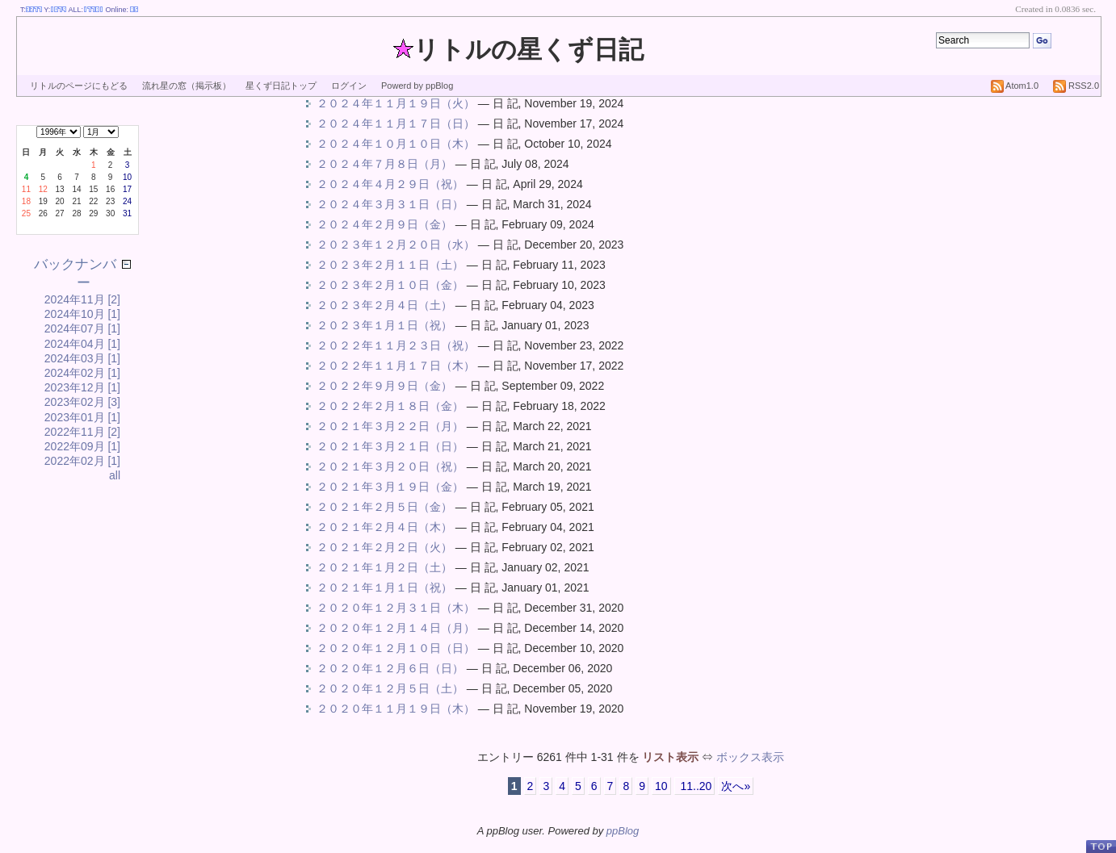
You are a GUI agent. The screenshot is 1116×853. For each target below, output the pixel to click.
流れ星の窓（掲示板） (186, 85)
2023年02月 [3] (82, 401)
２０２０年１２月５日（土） (390, 688)
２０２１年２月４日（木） (384, 527)
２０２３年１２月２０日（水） (396, 244)
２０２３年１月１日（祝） (384, 325)
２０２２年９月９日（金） (384, 385)
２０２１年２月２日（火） (384, 547)
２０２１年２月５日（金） (384, 506)
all (114, 475)
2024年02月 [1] (82, 372)
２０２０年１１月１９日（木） (396, 708)
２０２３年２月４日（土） (384, 305)
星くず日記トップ (281, 85)
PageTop (1100, 846)
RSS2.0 (1076, 85)
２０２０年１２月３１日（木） (396, 607)
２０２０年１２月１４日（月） (396, 627)
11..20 (695, 786)
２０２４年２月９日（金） (384, 224)
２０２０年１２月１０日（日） (396, 648)
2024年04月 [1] (82, 343)
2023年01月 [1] (82, 417)
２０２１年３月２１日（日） (390, 446)
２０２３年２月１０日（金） (390, 284)
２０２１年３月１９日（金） (390, 486)
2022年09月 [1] (82, 446)
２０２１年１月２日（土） (384, 567)
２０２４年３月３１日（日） (390, 204)
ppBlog (622, 831)
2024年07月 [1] (82, 328)
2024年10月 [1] (82, 313)
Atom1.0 (1014, 85)
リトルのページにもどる (79, 85)
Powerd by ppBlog (417, 85)
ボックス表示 (750, 757)
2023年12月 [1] (82, 387)
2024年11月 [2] (82, 299)
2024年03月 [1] (82, 358)
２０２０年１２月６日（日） (390, 668)
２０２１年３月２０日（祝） (390, 466)
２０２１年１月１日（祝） (384, 587)
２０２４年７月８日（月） (384, 163)
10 (661, 786)
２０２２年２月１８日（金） (390, 405)
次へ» (735, 786)
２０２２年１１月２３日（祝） (396, 345)
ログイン (349, 85)
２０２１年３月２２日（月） (390, 426)
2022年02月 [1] (82, 460)
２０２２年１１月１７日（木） (396, 365)
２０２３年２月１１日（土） (390, 264)
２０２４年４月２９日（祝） (390, 184)
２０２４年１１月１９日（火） (396, 103)
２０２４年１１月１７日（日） (396, 123)
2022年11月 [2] (82, 431)
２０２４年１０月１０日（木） (396, 143)
